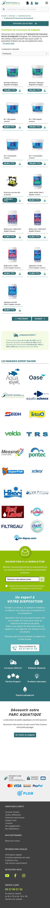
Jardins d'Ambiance (13, 815)
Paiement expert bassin (14, 818)
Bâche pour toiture (12, 841)
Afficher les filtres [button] (25, 23)
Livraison (9, 823)
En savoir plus (8, 43)
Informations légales (13, 855)
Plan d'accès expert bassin (16, 863)
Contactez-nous (11, 860)
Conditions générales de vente (17, 857)
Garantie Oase (10, 820)
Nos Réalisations (12, 829)
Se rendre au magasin (25, 735)
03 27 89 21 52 (14, 889)
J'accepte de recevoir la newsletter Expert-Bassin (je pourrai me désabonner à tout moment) (26, 587)
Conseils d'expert (12, 812)
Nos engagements (12, 826)
